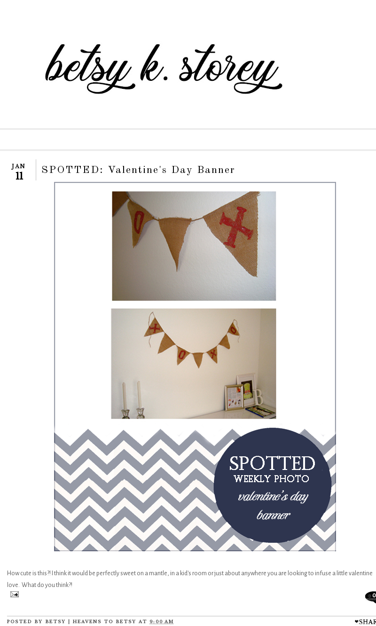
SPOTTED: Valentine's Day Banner (138, 170)
